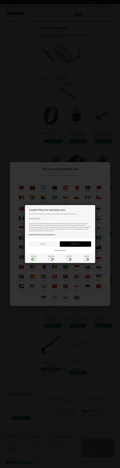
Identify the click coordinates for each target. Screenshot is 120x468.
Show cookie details (60, 250)
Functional (69, 258)
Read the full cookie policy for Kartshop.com (42, 234)
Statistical (86, 258)
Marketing (51, 258)
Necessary (34, 258)
